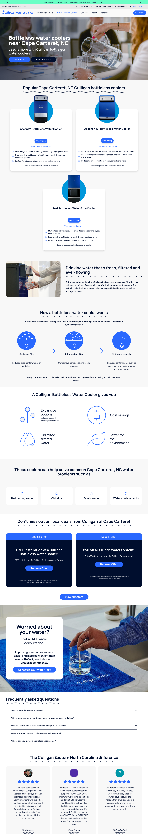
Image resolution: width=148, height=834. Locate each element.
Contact (104, 13)
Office (14, 6)
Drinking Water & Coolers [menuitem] (67, 13)
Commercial (23, 6)
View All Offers (74, 597)
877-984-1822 (137, 6)
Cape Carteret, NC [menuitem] (84, 6)
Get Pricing (139, 13)
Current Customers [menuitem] (104, 6)
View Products (43, 59)
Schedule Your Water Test (34, 670)
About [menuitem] (94, 13)
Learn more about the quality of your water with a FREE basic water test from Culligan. (74, 2)
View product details (40, 146)
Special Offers (121, 6)
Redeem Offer (39, 568)
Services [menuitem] (84, 13)
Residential (6, 6)
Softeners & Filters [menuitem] (45, 13)
